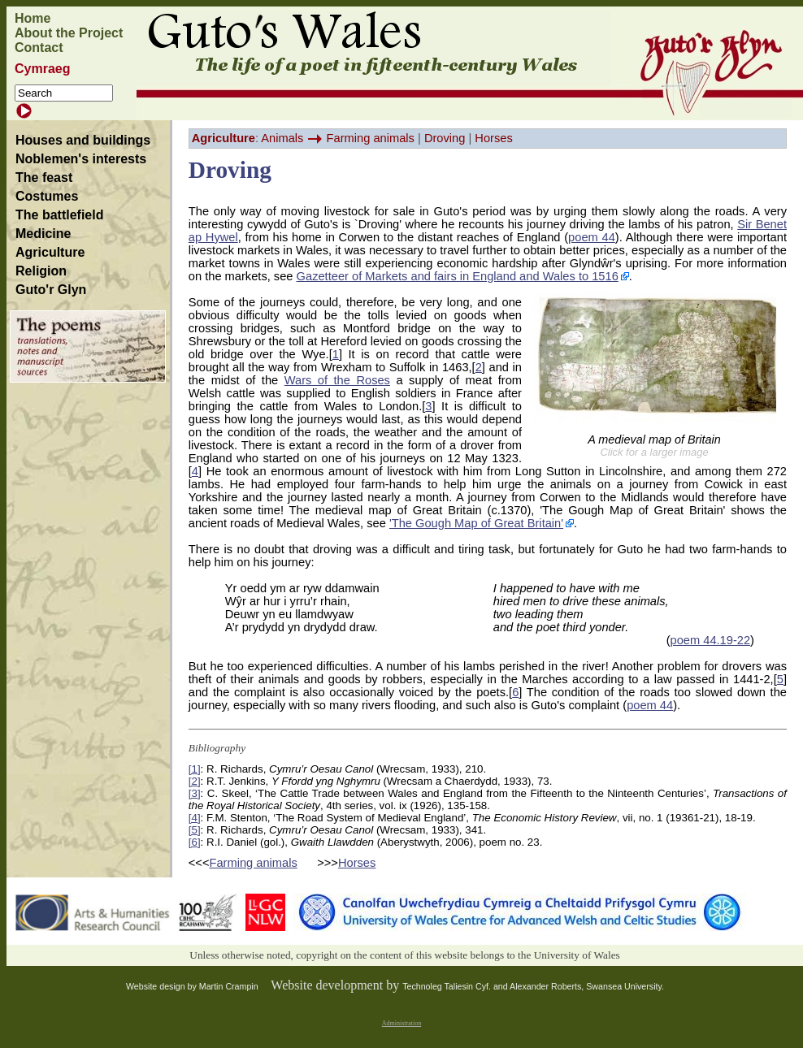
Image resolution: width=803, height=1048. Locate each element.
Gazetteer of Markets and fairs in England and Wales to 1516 (458, 276)
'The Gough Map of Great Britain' (476, 523)
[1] (195, 769)
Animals (282, 138)
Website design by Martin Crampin (192, 986)
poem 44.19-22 (711, 640)
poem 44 (591, 237)
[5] (195, 830)
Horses (493, 138)
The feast (43, 177)
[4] (195, 818)
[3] (195, 793)
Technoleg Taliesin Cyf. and (456, 986)
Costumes (46, 196)
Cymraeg (42, 69)
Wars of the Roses (337, 380)
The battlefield (59, 215)
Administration (401, 1023)
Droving (445, 138)
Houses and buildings (82, 140)
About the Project (69, 33)
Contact (39, 47)
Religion (41, 271)
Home (32, 18)
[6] (195, 842)
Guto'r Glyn (50, 290)
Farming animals (371, 138)
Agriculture (50, 252)
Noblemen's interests (80, 159)
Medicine (43, 233)
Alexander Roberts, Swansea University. (587, 986)
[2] (195, 781)
